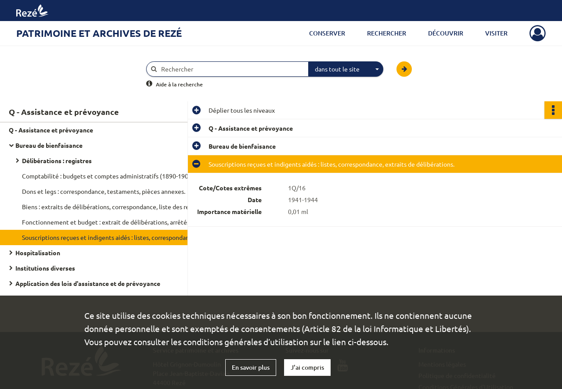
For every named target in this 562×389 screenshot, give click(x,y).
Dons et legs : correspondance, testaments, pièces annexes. (103, 191)
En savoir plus (251, 367)
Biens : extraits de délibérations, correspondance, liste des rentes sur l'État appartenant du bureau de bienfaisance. (110, 207)
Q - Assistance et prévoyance (51, 130)
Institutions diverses (45, 268)
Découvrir (445, 33)
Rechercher (386, 33)
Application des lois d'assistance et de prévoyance (87, 283)
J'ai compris (307, 367)
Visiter (496, 33)
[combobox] (346, 69)
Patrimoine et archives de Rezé (99, 33)
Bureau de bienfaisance (49, 145)
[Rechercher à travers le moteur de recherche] (232, 69)
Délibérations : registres (57, 160)
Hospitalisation (37, 253)
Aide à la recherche (179, 84)
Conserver (327, 33)
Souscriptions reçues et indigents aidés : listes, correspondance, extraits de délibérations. (110, 237)
